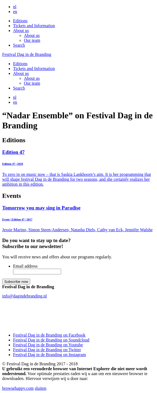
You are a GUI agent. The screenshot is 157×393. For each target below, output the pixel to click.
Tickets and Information (34, 25)
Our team (32, 40)
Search (19, 45)
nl (14, 6)
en (15, 11)
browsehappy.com (18, 388)
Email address (25, 266)
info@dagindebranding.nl (24, 296)
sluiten (40, 388)
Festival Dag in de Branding (26, 54)
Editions (20, 20)
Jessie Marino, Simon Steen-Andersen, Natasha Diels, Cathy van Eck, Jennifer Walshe (78, 218)
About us (21, 30)
